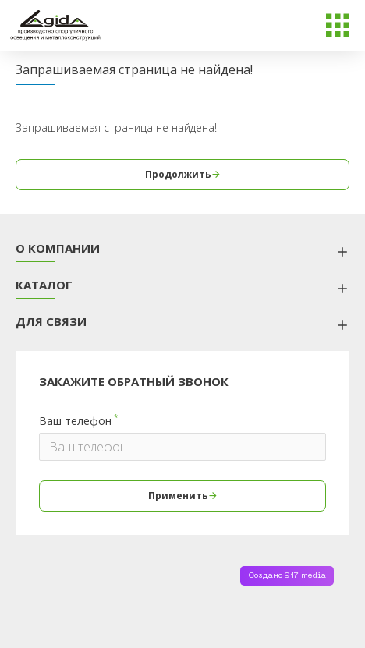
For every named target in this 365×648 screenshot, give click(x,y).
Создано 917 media (287, 575)
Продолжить (178, 174)
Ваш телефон (75, 420)
